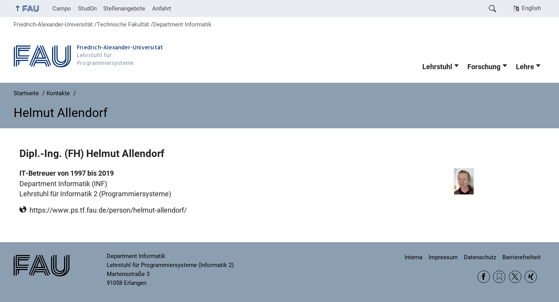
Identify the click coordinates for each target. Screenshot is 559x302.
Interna (413, 257)
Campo (61, 8)
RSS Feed (499, 277)
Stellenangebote (124, 8)
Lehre (525, 67)
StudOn (87, 8)
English (531, 8)
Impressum (443, 257)
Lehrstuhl (437, 67)
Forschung (483, 67)
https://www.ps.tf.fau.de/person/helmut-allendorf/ (108, 210)
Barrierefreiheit (521, 257)
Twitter (515, 277)
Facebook (483, 277)
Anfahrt (161, 8)
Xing (530, 277)
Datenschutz (480, 257)
